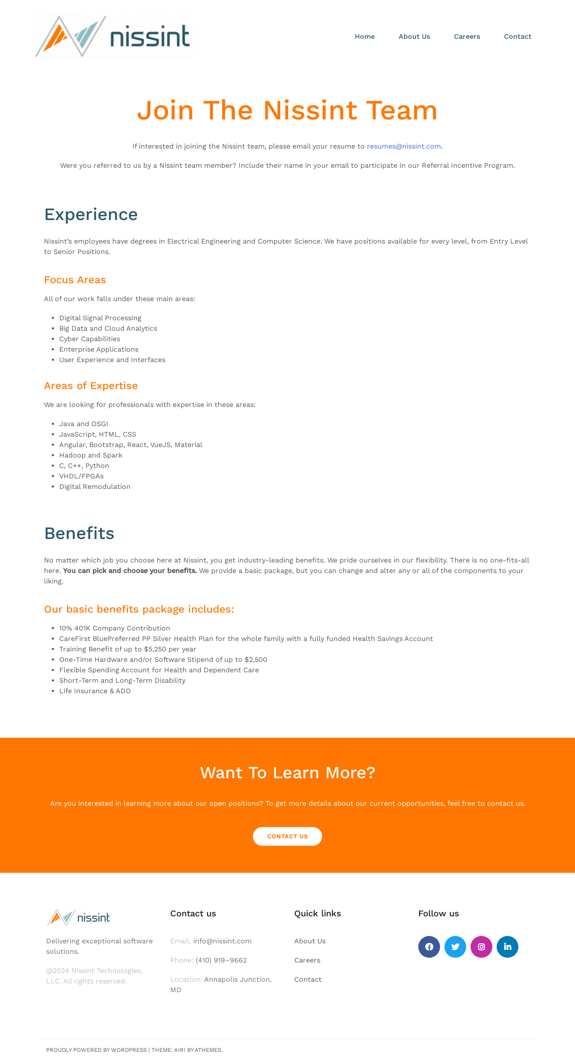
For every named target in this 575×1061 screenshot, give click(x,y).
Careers (467, 36)
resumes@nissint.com (404, 146)
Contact (517, 36)
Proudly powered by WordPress (96, 1050)
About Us (414, 36)
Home (365, 36)
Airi (179, 1050)
